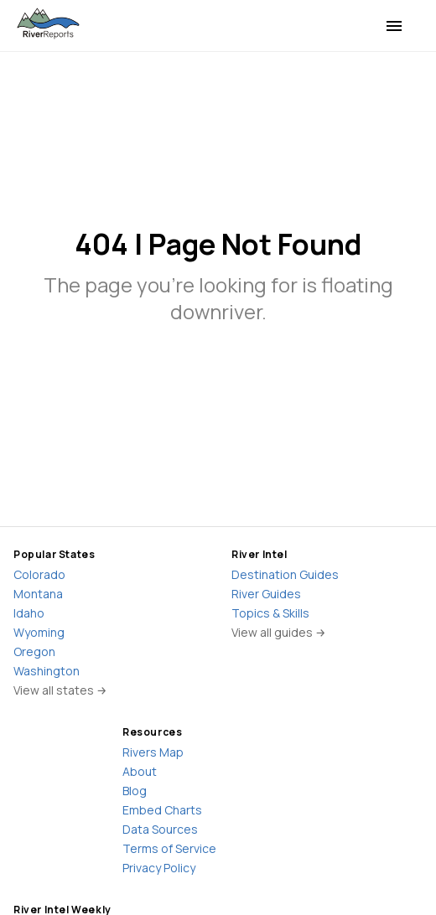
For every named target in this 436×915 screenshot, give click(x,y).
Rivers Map (153, 752)
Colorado (39, 574)
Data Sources (160, 829)
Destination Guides (285, 574)
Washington (46, 671)
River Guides (266, 594)
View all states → (60, 690)
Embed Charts (162, 810)
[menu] (394, 26)
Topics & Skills (270, 613)
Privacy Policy (158, 868)
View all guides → (278, 632)
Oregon (34, 651)
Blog (134, 791)
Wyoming (39, 632)
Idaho (28, 613)
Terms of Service (169, 848)
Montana (38, 594)
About (139, 771)
